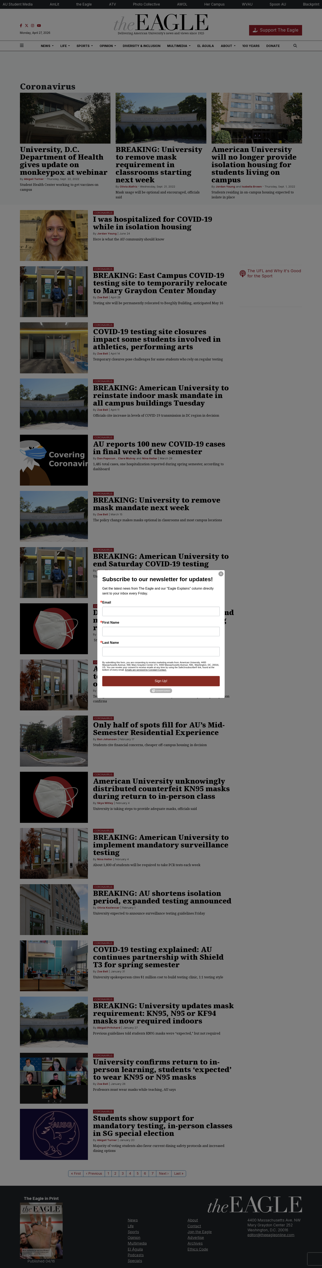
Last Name (110, 642)
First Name (110, 622)
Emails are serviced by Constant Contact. (146, 670)
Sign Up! (161, 681)
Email (106, 602)
